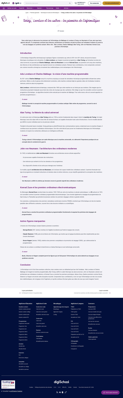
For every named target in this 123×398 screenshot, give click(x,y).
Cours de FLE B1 (75, 329)
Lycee (27, 12)
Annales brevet (22, 348)
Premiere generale (34, 12)
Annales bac (22, 346)
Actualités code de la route (42, 314)
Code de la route (40, 309)
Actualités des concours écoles (95, 333)
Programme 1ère (23, 326)
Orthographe (74, 343)
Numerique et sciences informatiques (50, 12)
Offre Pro (64, 387)
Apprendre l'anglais (58, 311)
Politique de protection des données (43, 387)
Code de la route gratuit (41, 311)
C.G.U (55, 387)
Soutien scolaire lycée (24, 314)
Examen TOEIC (74, 314)
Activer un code (12, 8)
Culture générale (92, 339)
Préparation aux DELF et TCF (77, 334)
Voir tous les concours (93, 321)
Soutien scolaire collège (24, 311)
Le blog (55, 314)
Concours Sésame (92, 330)
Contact (75, 387)
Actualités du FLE (75, 337)
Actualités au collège (24, 366)
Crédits (69, 387)
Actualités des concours (94, 324)
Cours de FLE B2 (75, 331)
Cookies (31, 387)
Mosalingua (56, 309)
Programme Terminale (24, 323)
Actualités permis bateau (42, 341)
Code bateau (39, 338)
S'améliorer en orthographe (77, 346)
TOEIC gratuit (74, 311)
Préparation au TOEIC (76, 309)
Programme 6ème (23, 340)
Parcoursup (49, 8)
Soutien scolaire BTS (24, 317)
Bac (20, 355)
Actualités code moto (41, 326)
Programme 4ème (23, 334)
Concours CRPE (92, 309)
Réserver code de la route (42, 332)
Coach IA (21, 8)
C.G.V (59, 387)
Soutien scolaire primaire (25, 309)
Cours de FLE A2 (75, 326)
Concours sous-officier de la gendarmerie (94, 318)
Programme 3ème (23, 331)
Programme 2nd (22, 329)
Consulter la (11, 391)
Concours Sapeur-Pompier (94, 314)
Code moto (38, 320)
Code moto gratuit (40, 323)
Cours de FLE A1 (75, 323)
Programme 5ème (23, 337)
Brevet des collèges (23, 357)
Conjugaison (74, 348)
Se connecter (94, 3)
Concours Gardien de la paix (94, 311)
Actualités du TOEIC (75, 317)
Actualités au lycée (23, 364)
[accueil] (3, 8)
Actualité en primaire (24, 369)
